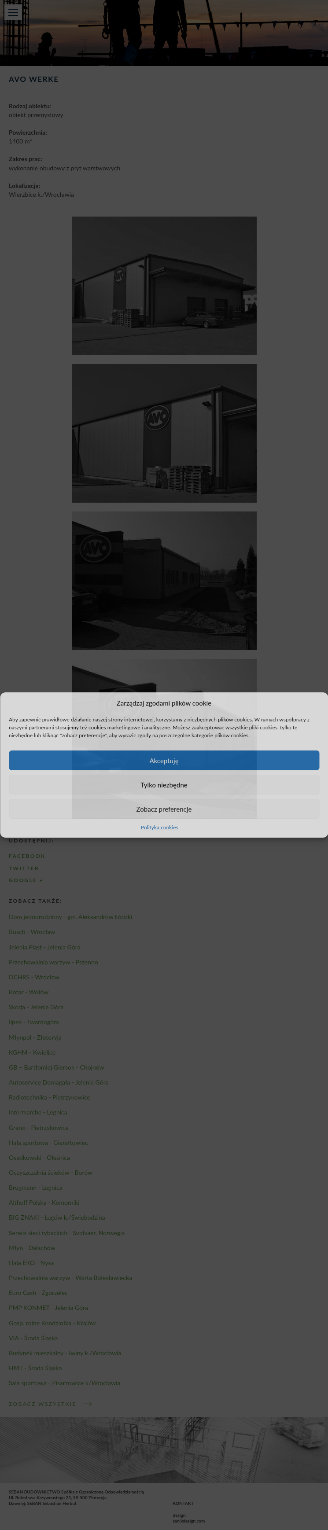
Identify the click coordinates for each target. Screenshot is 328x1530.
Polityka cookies (159, 827)
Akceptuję (163, 761)
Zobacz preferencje (164, 809)
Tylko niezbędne (164, 785)
